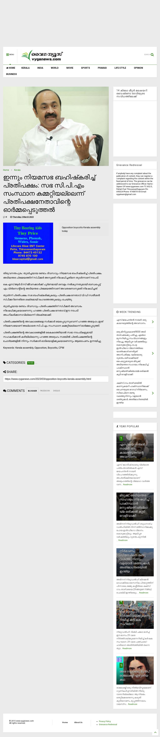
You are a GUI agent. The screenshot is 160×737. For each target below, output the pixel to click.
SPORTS (85, 68)
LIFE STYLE (120, 68)
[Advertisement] (80, 25)
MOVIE (69, 68)
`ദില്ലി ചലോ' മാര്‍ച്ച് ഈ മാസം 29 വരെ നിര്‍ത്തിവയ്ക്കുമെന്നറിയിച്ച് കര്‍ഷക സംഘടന (135, 616)
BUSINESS (11, 74)
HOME (10, 68)
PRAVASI (102, 68)
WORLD (55, 68)
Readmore (127, 484)
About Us (78, 722)
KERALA (25, 68)
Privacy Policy (105, 721)
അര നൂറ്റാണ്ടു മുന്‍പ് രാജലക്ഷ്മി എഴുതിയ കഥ (134, 675)
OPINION (138, 68)
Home (6, 170)
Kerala (17, 170)
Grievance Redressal (108, 724)
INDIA (40, 68)
